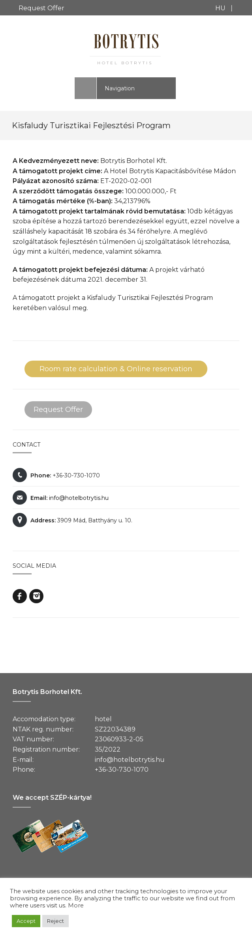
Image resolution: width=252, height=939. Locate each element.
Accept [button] (26, 921)
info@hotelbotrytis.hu (79, 497)
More (76, 905)
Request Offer (41, 8)
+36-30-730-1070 (122, 769)
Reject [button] (55, 921)
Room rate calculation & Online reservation (115, 369)
